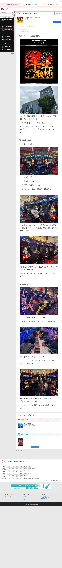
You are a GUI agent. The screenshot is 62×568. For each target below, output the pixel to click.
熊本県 (21, 478)
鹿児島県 (33, 478)
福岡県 (9, 478)
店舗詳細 (56, 13)
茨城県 (9, 468)
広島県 (21, 475)
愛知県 (17, 471)
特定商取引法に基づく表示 (35, 502)
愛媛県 (17, 476)
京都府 (13, 473)
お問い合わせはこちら (26, 499)
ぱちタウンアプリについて (9, 496)
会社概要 (10, 502)
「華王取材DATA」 (24, 29)
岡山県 (17, 475)
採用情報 (51, 502)
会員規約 (20, 502)
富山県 (13, 470)
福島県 (29, 466)
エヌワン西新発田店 (35, 17)
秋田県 (21, 466)
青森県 (9, 466)
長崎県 (17, 478)
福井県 (21, 470)
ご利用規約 (25, 496)
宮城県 (17, 466)
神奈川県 (33, 468)
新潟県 (9, 470)
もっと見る (13, 53)
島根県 (13, 475)
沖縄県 (37, 478)
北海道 (9, 465)
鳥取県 (9, 475)
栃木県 (13, 468)
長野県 (29, 470)
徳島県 (9, 476)
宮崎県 (29, 478)
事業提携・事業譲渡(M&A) (45, 502)
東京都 (29, 468)
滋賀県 (9, 473)
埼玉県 (21, 468)
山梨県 (25, 470)
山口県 (25, 475)
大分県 (25, 478)
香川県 (13, 476)
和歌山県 (29, 473)
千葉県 (25, 468)
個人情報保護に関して (26, 502)
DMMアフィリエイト (44, 498)
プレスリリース (15, 502)
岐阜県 (9, 471)
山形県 (25, 466)
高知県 (21, 476)
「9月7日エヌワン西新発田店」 (27, 26)
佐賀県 (13, 478)
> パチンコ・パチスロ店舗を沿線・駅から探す (51, 480)
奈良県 (25, 473)
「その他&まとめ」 (24, 31)
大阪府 (17, 473)
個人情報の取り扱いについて (28, 498)
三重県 (21, 471)
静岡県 (13, 471)
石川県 (17, 470)
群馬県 (17, 468)
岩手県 (13, 466)
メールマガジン (43, 496)
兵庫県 (21, 473)
